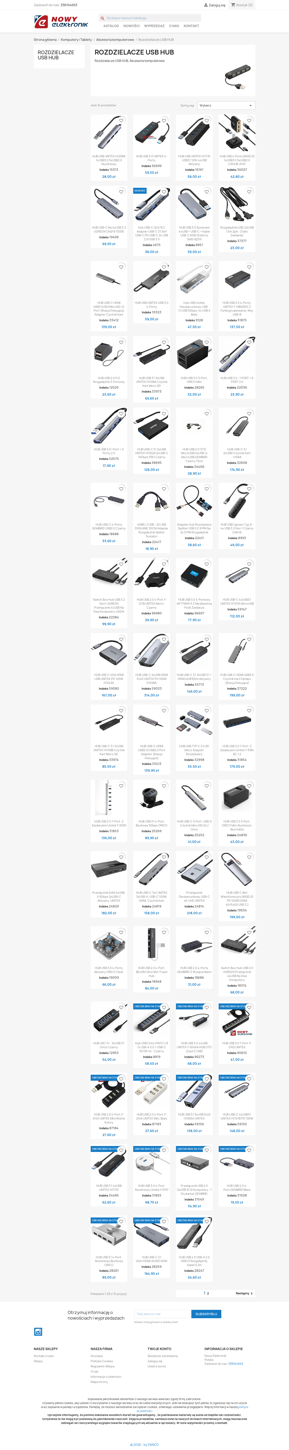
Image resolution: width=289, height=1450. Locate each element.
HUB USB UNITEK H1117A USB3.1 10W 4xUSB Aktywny (194, 160)
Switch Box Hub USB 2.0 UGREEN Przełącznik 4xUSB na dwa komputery (237, 974)
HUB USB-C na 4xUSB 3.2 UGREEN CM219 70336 (109, 229)
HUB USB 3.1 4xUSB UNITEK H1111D (109, 1188)
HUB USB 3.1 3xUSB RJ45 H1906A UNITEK (194, 1116)
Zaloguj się (155, 1361)
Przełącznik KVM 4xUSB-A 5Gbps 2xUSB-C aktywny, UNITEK (109, 896)
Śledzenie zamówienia (163, 1356)
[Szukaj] (150, 18)
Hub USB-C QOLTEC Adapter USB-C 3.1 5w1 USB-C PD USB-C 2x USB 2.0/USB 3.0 (151, 233)
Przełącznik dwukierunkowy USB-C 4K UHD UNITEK (194, 896)
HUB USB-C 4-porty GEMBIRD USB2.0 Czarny (109, 526)
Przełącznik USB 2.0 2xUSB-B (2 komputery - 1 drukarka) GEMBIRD (194, 1190)
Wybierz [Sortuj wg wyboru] (226, 105)
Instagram (38, 1332)
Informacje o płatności (106, 1377)
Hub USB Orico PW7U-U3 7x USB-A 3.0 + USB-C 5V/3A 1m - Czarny (151, 1047)
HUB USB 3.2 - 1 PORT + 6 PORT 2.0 (236, 380)
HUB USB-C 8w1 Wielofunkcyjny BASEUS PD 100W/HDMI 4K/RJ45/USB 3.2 (237, 898)
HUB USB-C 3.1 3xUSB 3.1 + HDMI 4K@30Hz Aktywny (194, 677)
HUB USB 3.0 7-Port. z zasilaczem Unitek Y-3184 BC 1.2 (237, 750)
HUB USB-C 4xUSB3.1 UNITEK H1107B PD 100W (237, 1116)
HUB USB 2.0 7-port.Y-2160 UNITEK (237, 1045)
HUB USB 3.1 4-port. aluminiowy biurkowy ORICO (109, 1261)
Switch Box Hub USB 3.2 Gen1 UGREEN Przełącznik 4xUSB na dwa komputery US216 (109, 605)
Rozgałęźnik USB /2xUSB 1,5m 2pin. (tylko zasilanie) (237, 231)
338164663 (69, 5)
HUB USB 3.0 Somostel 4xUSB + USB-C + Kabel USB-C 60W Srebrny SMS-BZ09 (194, 233)
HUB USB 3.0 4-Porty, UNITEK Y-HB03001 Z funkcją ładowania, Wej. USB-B (237, 308)
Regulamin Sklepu (103, 1366)
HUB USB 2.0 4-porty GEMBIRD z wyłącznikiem (194, 970)
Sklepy (38, 1361)
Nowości (131, 26)
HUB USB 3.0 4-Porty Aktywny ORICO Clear (108, 970)
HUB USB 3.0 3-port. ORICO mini (194, 380)
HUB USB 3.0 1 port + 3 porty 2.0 (109, 451)
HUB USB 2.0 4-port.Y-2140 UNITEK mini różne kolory (109, 1118)
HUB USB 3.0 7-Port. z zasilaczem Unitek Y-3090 (109, 823)
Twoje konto (159, 1349)
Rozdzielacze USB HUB (56, 55)
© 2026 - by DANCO (144, 1445)
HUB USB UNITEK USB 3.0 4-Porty (151, 305)
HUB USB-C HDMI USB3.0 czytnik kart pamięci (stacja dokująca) (237, 679)
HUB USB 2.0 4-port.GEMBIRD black (236, 1188)
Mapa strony (99, 1382)
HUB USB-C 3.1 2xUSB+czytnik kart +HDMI (237, 453)
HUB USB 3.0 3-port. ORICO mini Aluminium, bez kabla (237, 825)
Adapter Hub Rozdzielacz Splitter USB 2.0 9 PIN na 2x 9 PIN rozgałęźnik (194, 528)
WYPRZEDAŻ (154, 26)
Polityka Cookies (102, 1361)
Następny (245, 1293)
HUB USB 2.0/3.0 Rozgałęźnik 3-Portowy (109, 380)
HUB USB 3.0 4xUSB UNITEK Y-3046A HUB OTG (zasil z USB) (194, 1047)
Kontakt (191, 26)
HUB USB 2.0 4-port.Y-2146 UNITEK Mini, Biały (151, 1116)
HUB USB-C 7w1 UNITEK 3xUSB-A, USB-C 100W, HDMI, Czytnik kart (151, 896)
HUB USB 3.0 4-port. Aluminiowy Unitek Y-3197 (151, 1188)
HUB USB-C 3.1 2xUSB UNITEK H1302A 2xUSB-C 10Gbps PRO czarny (151, 453)
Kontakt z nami (44, 1356)
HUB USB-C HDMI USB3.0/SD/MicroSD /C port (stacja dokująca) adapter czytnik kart (109, 308)
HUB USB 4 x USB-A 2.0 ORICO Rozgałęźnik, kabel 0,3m (194, 1261)
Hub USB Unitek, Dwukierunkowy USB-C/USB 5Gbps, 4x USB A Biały (194, 308)
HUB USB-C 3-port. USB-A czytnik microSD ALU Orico (194, 825)
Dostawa (97, 1356)
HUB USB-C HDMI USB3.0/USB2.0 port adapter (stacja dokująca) (151, 752)
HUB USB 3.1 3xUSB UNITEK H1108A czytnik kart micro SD (151, 382)
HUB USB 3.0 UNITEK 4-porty (151, 158)
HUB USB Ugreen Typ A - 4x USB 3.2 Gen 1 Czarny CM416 (236, 528)
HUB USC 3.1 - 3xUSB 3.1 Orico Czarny (108, 1045)
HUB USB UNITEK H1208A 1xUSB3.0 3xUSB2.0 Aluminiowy (108, 160)
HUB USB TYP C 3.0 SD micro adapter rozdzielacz (194, 750)
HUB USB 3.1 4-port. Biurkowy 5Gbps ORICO (151, 823)
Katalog (111, 26)
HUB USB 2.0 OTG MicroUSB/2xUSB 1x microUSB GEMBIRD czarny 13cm (194, 455)
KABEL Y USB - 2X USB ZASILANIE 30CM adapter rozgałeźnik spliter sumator (152, 530)
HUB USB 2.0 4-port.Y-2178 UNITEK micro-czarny (152, 603)
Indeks (104, 169)
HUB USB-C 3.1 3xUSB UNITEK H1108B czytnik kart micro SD (109, 750)
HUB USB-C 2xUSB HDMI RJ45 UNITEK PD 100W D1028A (151, 679)
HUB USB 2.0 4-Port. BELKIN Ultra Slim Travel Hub (151, 972)
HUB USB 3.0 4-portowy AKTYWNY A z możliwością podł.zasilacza (194, 603)
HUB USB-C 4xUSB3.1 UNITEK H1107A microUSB (237, 601)
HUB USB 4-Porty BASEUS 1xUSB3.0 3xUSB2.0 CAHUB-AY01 (237, 160)
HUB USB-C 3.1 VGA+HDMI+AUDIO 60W (151, 1259)
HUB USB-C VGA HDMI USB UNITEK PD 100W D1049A (109, 679)
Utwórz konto (157, 1366)
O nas (174, 26)
